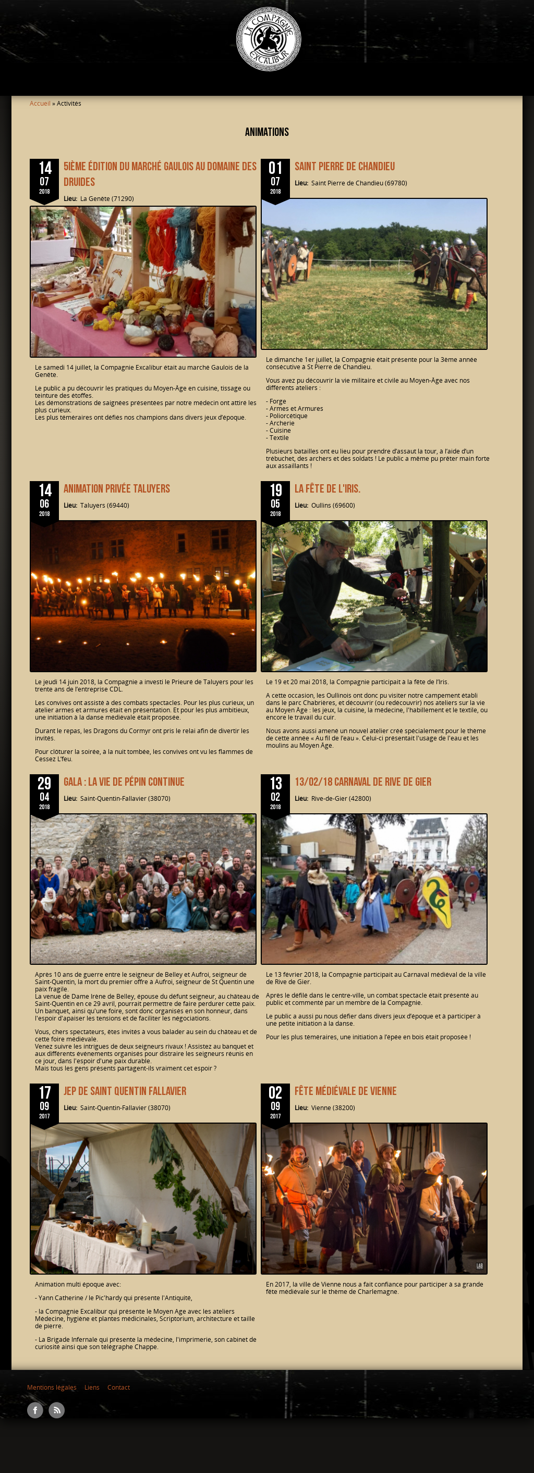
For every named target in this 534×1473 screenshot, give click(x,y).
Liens (92, 1387)
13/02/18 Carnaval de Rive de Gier (363, 782)
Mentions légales (52, 1387)
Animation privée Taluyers (117, 489)
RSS (56, 1410)
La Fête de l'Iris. (327, 489)
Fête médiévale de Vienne (346, 1091)
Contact (118, 1387)
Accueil (40, 103)
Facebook (35, 1410)
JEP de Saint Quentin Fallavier (125, 1091)
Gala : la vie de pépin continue (124, 782)
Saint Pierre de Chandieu (345, 166)
